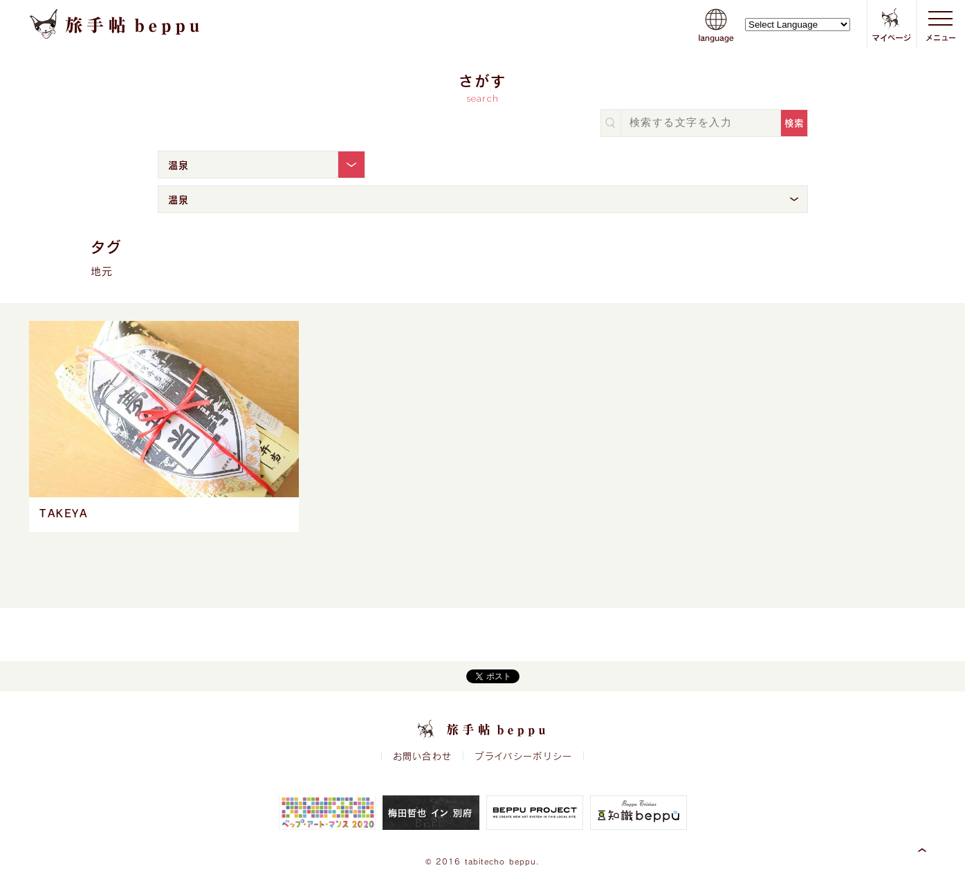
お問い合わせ (422, 756)
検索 (794, 123)
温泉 (179, 164)
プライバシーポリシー (523, 756)
